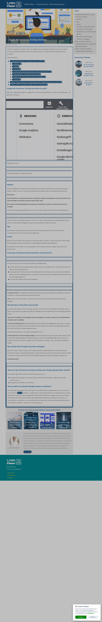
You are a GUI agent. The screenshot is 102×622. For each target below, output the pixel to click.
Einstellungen (90, 613)
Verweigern (92, 617)
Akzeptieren (81, 617)
